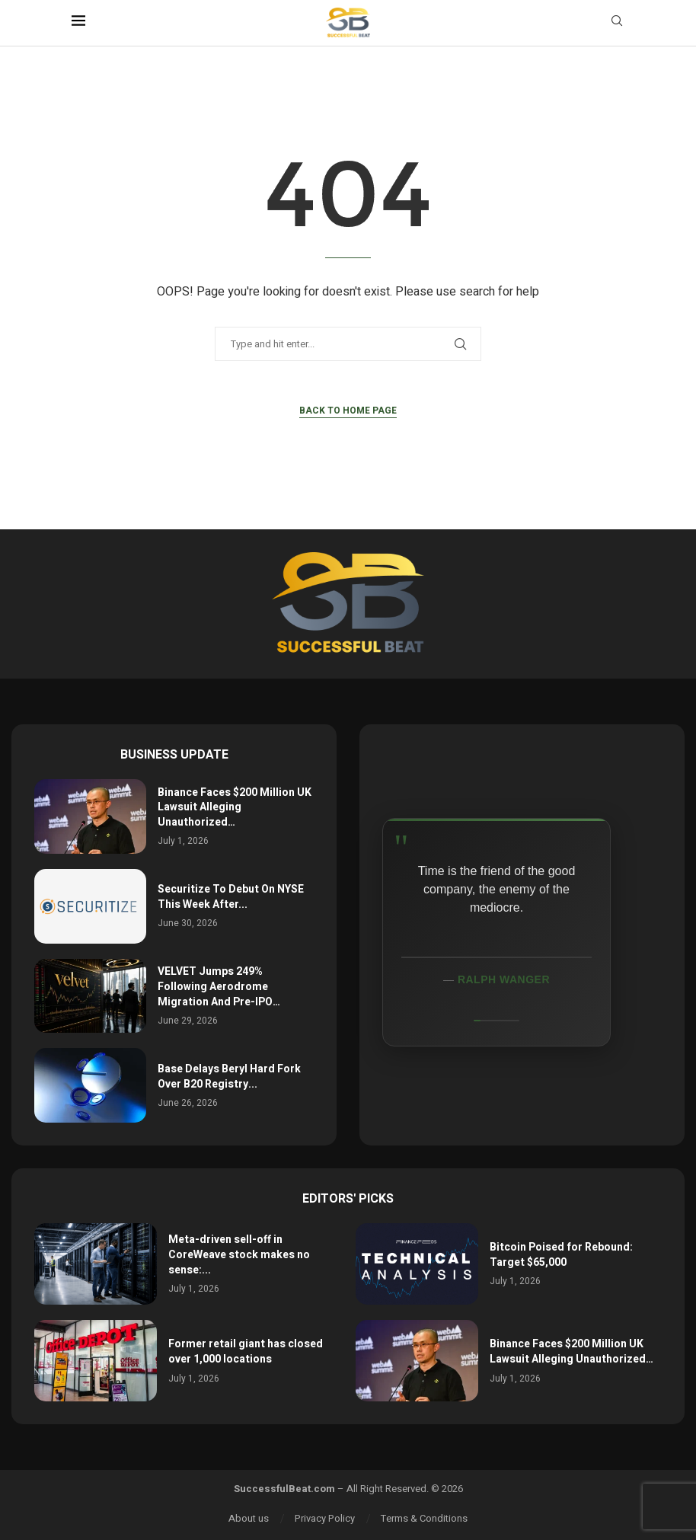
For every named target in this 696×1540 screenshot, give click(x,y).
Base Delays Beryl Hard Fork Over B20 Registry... (229, 1076)
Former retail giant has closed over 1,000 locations (245, 1351)
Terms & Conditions (424, 1518)
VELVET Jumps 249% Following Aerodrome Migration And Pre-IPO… (219, 986)
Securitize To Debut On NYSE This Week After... (231, 896)
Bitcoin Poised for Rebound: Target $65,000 (561, 1254)
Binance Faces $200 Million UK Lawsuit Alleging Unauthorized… (234, 807)
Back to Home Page (348, 410)
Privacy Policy (325, 1518)
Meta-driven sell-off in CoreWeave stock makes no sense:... (239, 1254)
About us (248, 1518)
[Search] (616, 23)
